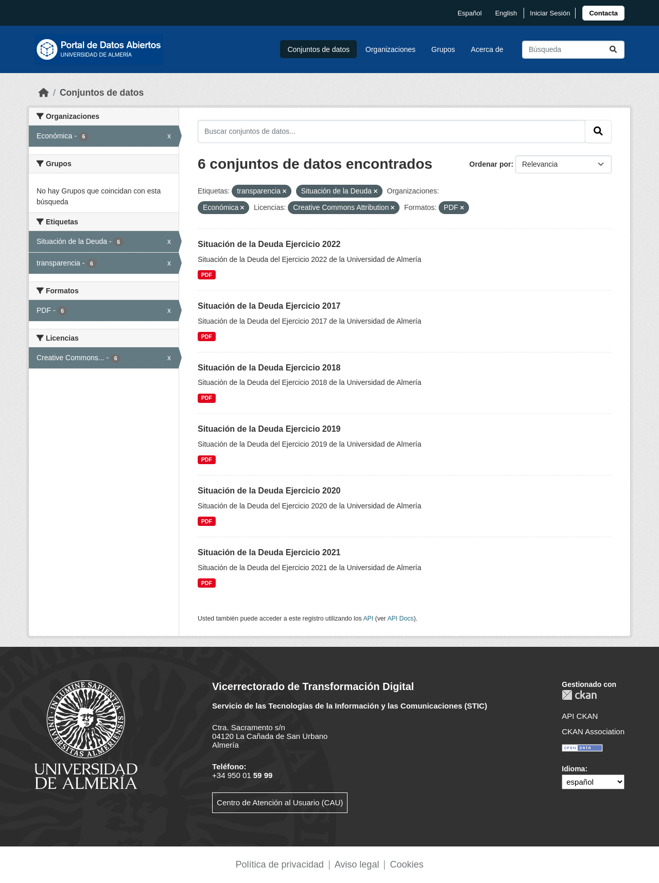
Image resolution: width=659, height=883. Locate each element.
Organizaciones (390, 49)
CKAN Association (593, 731)
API (368, 618)
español (470, 13)
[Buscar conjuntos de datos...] (573, 50)
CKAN (579, 695)
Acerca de (487, 49)
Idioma (573, 769)
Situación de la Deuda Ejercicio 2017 (269, 306)
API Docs (400, 618)
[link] (603, 13)
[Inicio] (44, 92)
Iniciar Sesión (550, 13)
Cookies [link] (406, 864)
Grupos (443, 49)
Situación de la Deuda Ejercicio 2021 (269, 552)
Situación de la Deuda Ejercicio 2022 (269, 244)
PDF (206, 275)
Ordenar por (490, 164)
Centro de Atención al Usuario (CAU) (280, 802)
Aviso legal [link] (357, 864)
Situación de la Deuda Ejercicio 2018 (269, 367)
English (506, 13)
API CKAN (580, 716)
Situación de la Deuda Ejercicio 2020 (269, 490)
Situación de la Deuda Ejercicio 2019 (269, 429)
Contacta (603, 13)
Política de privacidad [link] (280, 864)
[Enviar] (613, 50)
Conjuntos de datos (318, 49)
